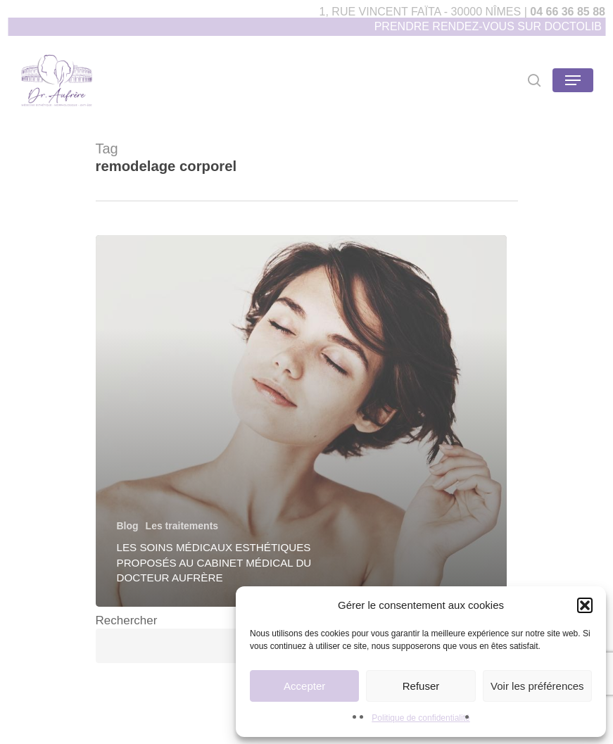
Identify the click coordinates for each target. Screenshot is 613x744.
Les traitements (182, 525)
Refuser (421, 686)
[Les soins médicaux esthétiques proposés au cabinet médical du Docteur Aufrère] (301, 421)
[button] (585, 605)
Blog (128, 525)
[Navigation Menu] (572, 80)
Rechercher (127, 620)
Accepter (304, 686)
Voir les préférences (537, 686)
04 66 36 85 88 (567, 12)
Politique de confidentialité (420, 718)
